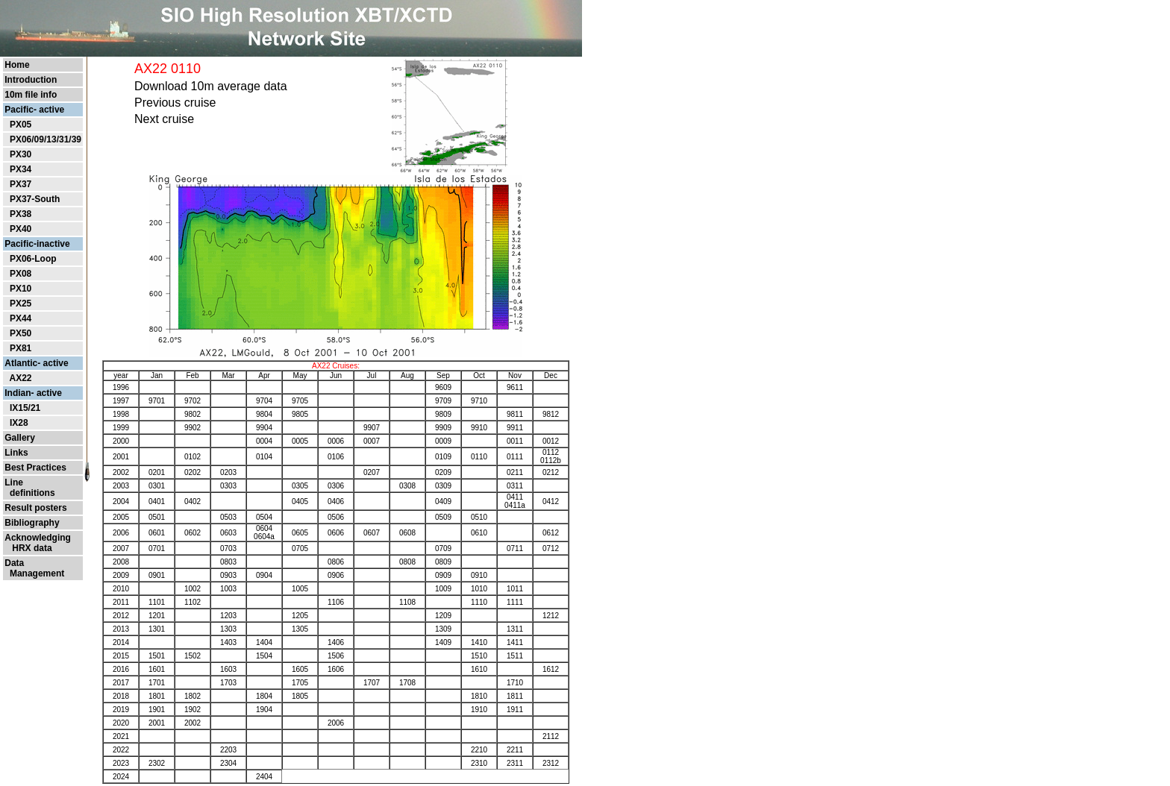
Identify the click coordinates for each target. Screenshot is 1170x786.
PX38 (20, 214)
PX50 (20, 333)
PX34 (20, 169)
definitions (29, 493)
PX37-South (35, 199)
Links (16, 452)
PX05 (20, 124)
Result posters (35, 508)
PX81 (20, 348)
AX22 (20, 378)
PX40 (20, 229)
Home (16, 65)
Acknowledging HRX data (37, 542)
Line (13, 482)
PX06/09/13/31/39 (45, 139)
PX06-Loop (33, 259)
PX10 (20, 288)
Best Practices (35, 467)
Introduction (30, 80)
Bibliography (31, 523)
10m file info (30, 94)
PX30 (20, 154)
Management (34, 573)
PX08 (20, 273)
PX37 (20, 184)
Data (14, 563)
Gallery (19, 438)
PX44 (20, 318)
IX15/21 (25, 408)
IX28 (19, 423)
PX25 (20, 303)
